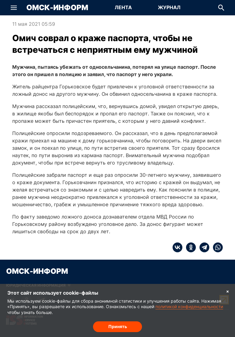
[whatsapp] (216, 247)
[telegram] (202, 247)
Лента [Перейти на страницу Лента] (123, 7)
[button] (13, 7)
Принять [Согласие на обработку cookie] (117, 326)
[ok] (189, 247)
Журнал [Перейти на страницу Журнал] (169, 7)
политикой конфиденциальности (189, 306)
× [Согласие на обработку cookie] (227, 291)
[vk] (177, 247)
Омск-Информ (57, 7)
